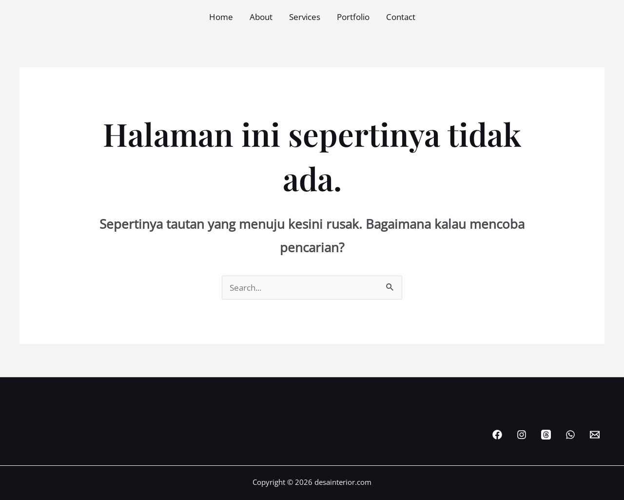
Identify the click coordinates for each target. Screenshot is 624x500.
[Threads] (546, 435)
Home (221, 16)
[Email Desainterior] (595, 435)
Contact (400, 16)
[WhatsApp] (570, 435)
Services (304, 16)
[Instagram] (521, 435)
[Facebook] (497, 435)
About (261, 16)
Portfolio (353, 16)
